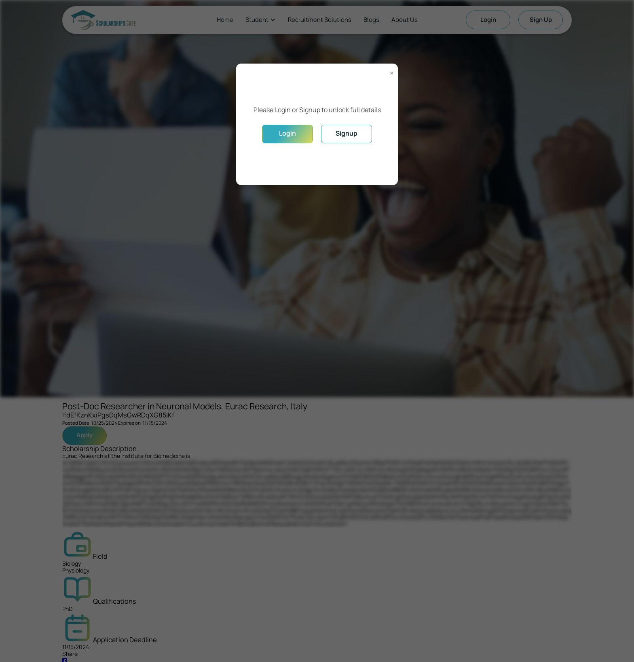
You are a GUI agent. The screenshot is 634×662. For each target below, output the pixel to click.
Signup (346, 133)
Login (287, 133)
